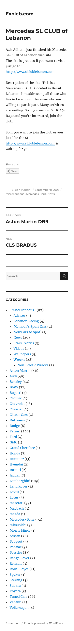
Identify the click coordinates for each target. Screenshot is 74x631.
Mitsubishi (18, 525)
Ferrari (15, 431)
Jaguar (15, 475)
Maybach (17, 508)
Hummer (17, 459)
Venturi (16, 602)
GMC (13, 442)
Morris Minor (20, 530)
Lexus (14, 492)
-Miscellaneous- (23, 310)
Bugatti (15, 393)
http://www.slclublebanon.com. (30, 72)
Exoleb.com (20, 14)
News (51, 193)
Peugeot (16, 541)
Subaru (15, 586)
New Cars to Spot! (27, 332)
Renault (16, 563)
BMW (14, 387)
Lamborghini (20, 481)
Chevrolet (17, 404)
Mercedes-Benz (36, 193)
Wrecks (19, 360)
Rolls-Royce (19, 569)
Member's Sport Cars (30, 326)
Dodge (15, 426)
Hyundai (16, 464)
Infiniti (15, 470)
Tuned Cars (18, 597)
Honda (15, 453)
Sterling (16, 580)
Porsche (16, 552)
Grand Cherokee (22, 448)
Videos (19, 349)
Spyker (15, 574)
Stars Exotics (24, 343)
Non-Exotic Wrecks (33, 365)
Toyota (15, 591)
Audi (13, 376)
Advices (19, 315)
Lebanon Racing (26, 321)
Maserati (16, 503)
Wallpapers (22, 354)
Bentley (16, 382)
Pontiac (16, 547)
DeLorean (17, 420)
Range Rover (19, 558)
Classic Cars (19, 415)
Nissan (15, 536)
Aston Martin (20, 371)
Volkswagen (19, 608)
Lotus (14, 497)
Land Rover (18, 486)
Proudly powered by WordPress (43, 623)
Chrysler (16, 409)
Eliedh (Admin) (21, 189)
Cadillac (16, 398)
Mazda (15, 514)
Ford (13, 437)
